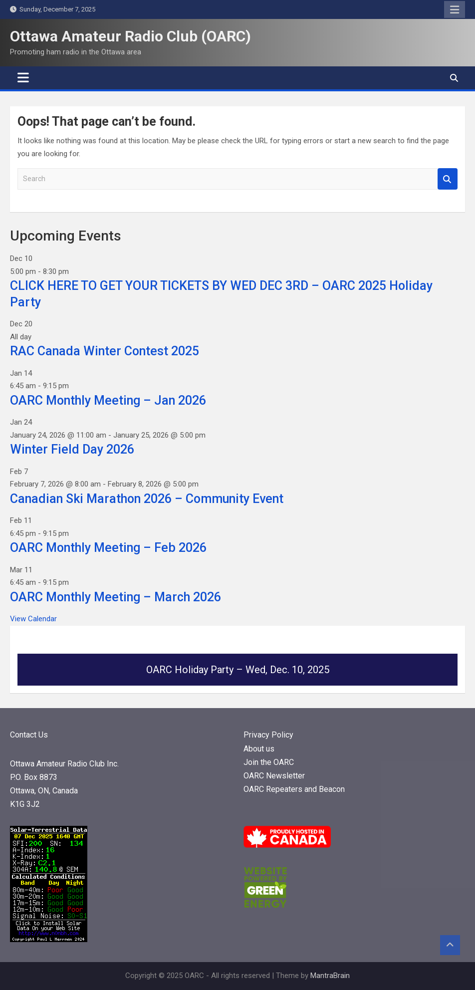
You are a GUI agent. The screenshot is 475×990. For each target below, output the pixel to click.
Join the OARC (269, 762)
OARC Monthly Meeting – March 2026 (115, 597)
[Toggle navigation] (23, 77)
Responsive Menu (454, 9)
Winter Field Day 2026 (72, 449)
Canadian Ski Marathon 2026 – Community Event (146, 499)
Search (448, 179)
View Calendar (33, 618)
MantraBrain (330, 975)
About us (258, 748)
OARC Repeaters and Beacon (294, 789)
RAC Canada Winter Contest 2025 (104, 351)
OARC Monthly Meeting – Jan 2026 (108, 400)
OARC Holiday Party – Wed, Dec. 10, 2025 (237, 670)
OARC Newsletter (274, 775)
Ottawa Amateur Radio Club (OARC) (130, 36)
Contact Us (29, 735)
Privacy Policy (268, 735)
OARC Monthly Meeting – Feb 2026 (108, 547)
